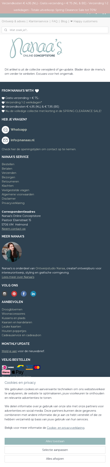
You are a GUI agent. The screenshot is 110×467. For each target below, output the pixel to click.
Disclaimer (9, 198)
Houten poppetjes (14, 331)
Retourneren (10, 181)
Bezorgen (8, 177)
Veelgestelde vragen (15, 190)
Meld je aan (9, 351)
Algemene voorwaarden (18, 194)
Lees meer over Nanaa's (18, 277)
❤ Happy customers (83, 21)
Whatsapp (19, 129)
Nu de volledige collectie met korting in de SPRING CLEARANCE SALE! (53, 111)
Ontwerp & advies (13, 21)
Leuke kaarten (11, 326)
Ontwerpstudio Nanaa (50, 268)
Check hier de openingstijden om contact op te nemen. (39, 149)
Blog (64, 21)
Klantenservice (38, 21)
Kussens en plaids (13, 318)
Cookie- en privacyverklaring (65, 428)
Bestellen (8, 164)
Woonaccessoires (13, 313)
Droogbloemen (12, 309)
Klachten (8, 185)
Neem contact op (14, 229)
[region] (55, 410)
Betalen (7, 168)
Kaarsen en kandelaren (17, 322)
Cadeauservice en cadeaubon (21, 335)
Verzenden (9, 173)
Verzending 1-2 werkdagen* (23, 102)
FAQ (55, 21)
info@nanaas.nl (22, 140)
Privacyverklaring (13, 203)
